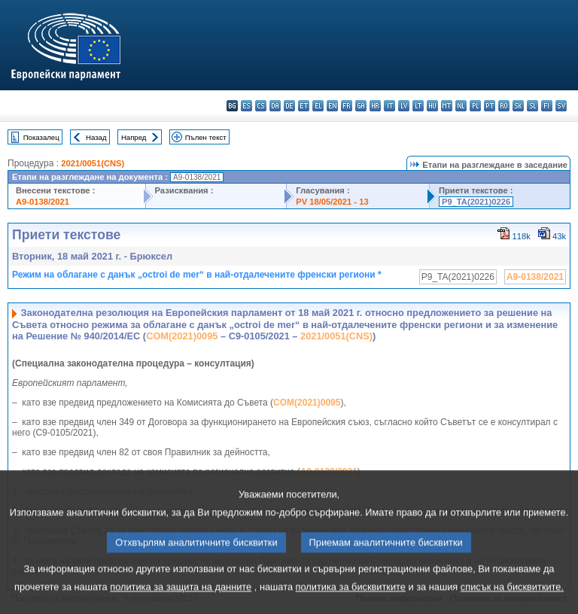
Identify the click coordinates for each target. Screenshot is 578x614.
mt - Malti (446, 105)
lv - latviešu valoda (403, 105)
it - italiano (389, 105)
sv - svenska (561, 105)
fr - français (346, 105)
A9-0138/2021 (42, 201)
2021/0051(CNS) (92, 163)
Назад (96, 137)
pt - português (489, 105)
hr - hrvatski (375, 105)
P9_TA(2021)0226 (476, 201)
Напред (134, 137)
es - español (246, 105)
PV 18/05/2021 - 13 (332, 201)
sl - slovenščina (532, 105)
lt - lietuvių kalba (418, 105)
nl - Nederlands (461, 105)
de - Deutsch (289, 105)
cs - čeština (260, 105)
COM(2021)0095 (182, 336)
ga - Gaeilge (361, 105)
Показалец (41, 137)
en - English (332, 105)
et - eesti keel (303, 105)
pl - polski (475, 105)
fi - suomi (546, 105)
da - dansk (275, 105)
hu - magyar (432, 105)
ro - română (504, 105)
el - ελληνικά (318, 105)
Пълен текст (206, 137)
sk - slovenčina (518, 105)
